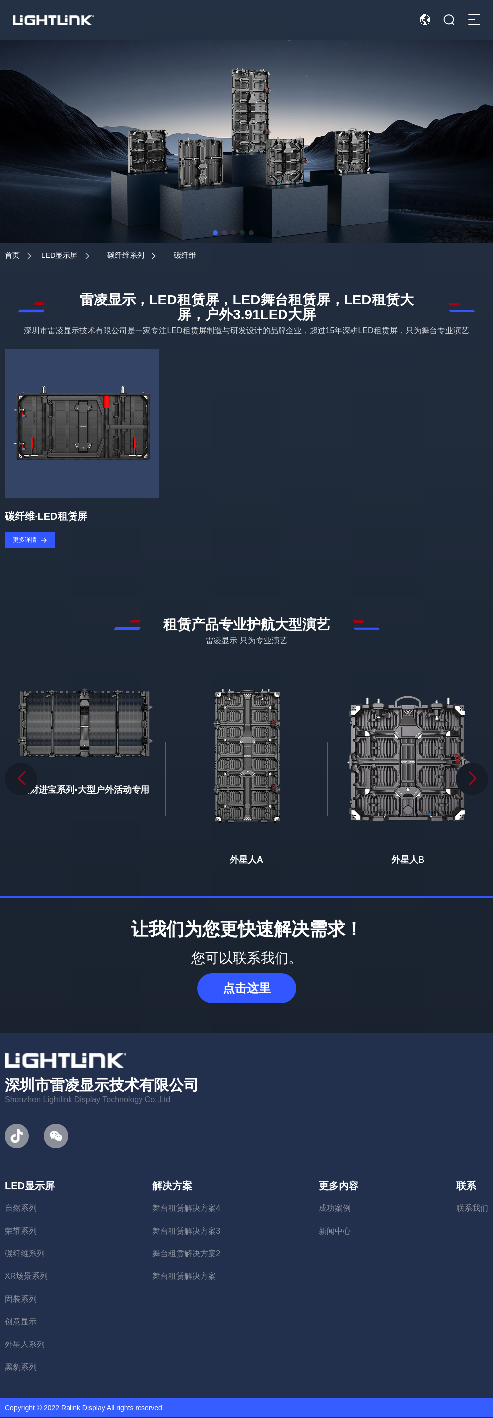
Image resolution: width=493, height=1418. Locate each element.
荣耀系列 (21, 1231)
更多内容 (338, 1186)
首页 (13, 255)
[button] (472, 780)
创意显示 (21, 1322)
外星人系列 (25, 1345)
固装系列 (21, 1299)
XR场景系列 (26, 1277)
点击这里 (247, 989)
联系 (466, 1186)
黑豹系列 (21, 1367)
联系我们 (472, 1209)
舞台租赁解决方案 (184, 1277)
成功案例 (335, 1209)
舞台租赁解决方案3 (186, 1231)
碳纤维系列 (137, 255)
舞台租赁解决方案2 (186, 1254)
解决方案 (172, 1186)
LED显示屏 (65, 255)
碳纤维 (202, 255)
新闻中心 (335, 1231)
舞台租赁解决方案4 (186, 1209)
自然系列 (21, 1209)
